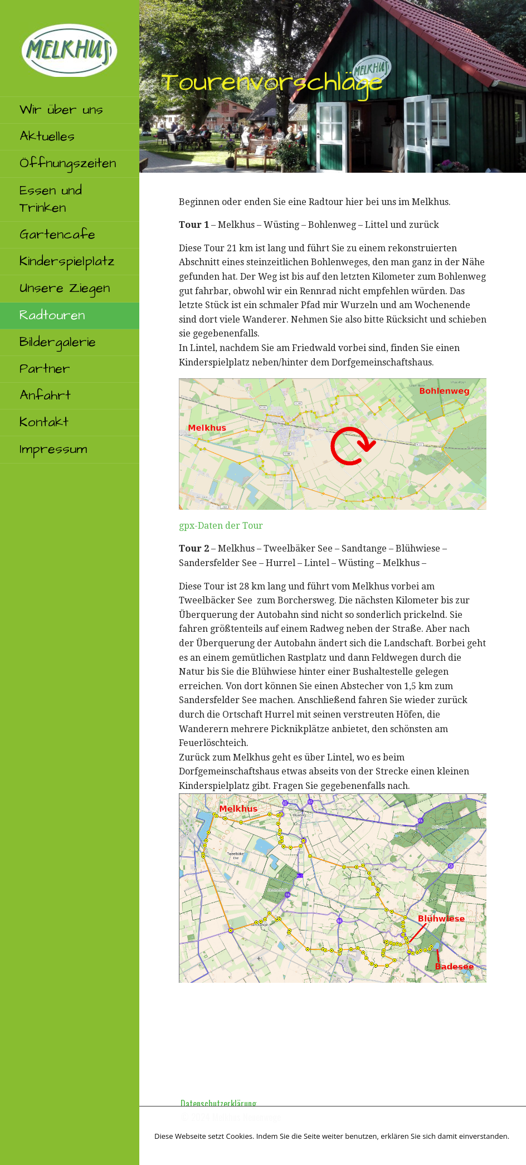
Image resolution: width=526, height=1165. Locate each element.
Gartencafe (57, 234)
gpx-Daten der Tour (221, 525)
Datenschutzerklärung (218, 1103)
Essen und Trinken (51, 199)
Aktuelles (47, 136)
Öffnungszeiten (68, 163)
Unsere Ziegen (65, 288)
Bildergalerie (58, 342)
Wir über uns (61, 109)
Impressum (53, 449)
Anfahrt (45, 395)
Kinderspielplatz (67, 261)
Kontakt (44, 422)
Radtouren (52, 315)
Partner (45, 368)
